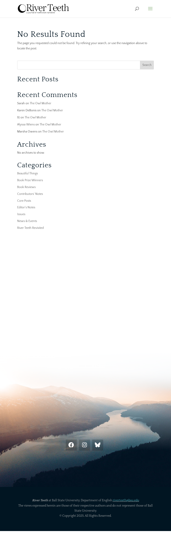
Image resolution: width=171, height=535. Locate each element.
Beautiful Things (27, 173)
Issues (21, 214)
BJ (18, 117)
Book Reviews (26, 187)
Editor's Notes (26, 207)
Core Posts (24, 201)
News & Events (27, 221)
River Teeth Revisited (30, 228)
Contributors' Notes (30, 194)
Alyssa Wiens (26, 124)
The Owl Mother (40, 103)
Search (147, 65)
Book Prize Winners (30, 180)
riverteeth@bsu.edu (126, 500)
